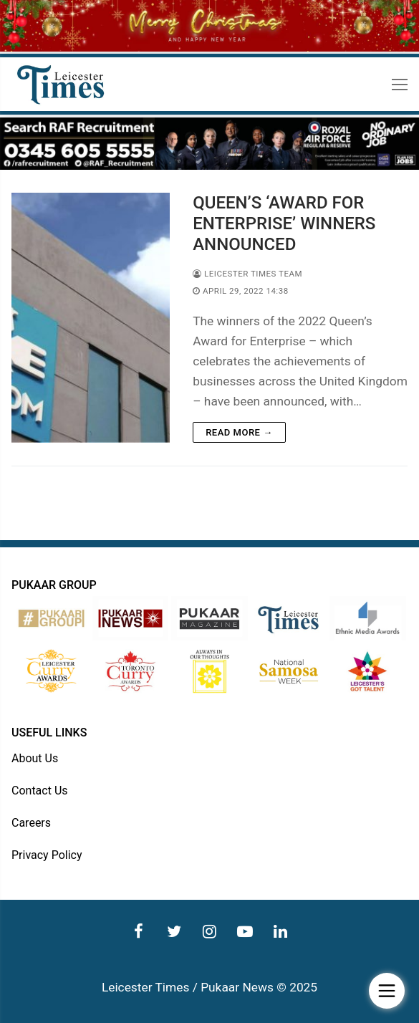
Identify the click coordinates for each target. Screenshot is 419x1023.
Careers (31, 823)
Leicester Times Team (247, 274)
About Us (34, 758)
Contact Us (39, 790)
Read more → (239, 432)
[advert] (209, 166)
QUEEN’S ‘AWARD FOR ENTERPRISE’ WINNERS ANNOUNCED (284, 223)
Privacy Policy (46, 855)
